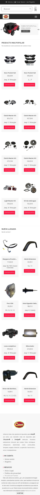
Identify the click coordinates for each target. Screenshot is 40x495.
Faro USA (10, 303)
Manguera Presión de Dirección (14, 259)
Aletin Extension (30, 259)
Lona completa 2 (10, 346)
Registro (31, 2)
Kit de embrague (30, 201)
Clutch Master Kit (10, 115)
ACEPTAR (20, 493)
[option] (20, 29)
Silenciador (30, 346)
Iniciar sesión (20, 2)
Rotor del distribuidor (10, 388)
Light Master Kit (10, 201)
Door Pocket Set (10, 73)
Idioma (9, 2)
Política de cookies (30, 490)
